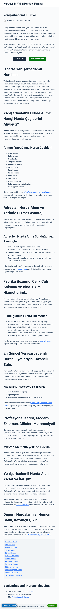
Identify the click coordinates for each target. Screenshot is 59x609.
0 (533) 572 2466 (22, 505)
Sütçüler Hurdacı (11, 567)
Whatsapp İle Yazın (37, 59)
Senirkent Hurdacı (12, 564)
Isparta (27, 21)
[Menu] (54, 4)
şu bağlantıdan (21, 269)
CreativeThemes (38, 606)
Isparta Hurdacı (11, 542)
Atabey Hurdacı (11, 547)
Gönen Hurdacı (10, 559)
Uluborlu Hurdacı (11, 573)
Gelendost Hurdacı (12, 556)
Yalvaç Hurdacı (10, 550)
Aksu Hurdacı (10, 545)
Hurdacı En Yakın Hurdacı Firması (23, 3)
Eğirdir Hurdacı (10, 553)
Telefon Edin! (19, 59)
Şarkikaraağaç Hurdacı (13, 570)
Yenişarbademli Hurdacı (14, 575)
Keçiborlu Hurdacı (12, 561)
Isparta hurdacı (45, 341)
